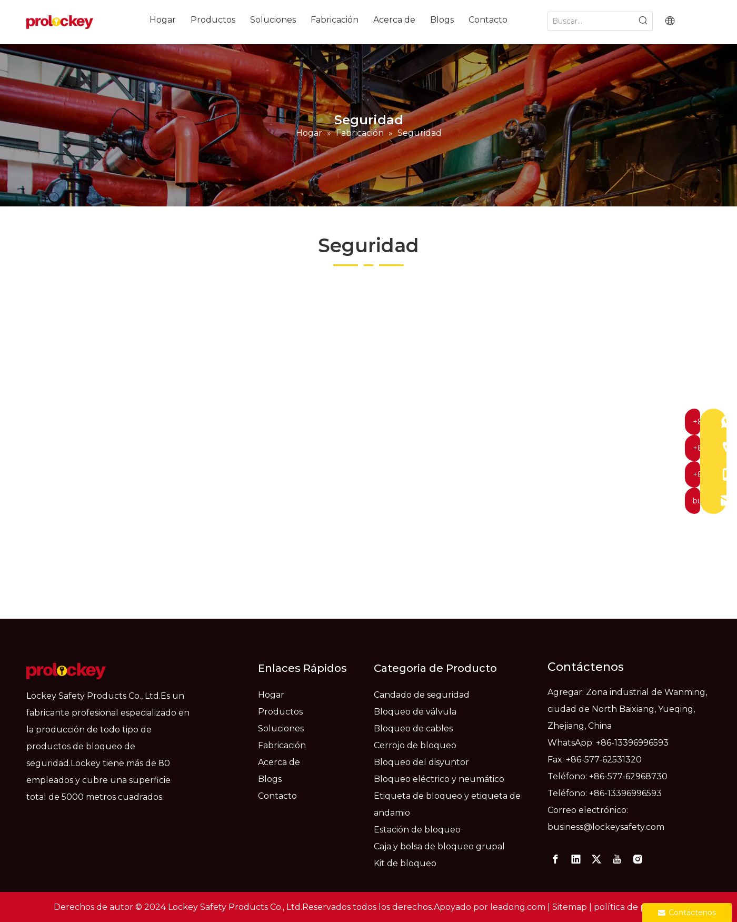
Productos (280, 712)
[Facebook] (555, 859)
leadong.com (517, 907)
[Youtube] (617, 859)
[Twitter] (596, 859)
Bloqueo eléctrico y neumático (439, 779)
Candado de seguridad (422, 695)
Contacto (277, 796)
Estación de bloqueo (417, 830)
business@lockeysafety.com (605, 827)
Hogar (271, 695)
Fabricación (282, 745)
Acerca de (279, 762)
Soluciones (281, 728)
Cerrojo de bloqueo (415, 745)
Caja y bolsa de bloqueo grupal (439, 846)
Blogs (270, 779)
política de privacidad (638, 907)
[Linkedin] (576, 859)
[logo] (66, 671)
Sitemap (569, 907)
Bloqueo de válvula (415, 712)
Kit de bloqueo (405, 863)
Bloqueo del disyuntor (421, 762)
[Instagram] (637, 859)
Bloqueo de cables (413, 728)
